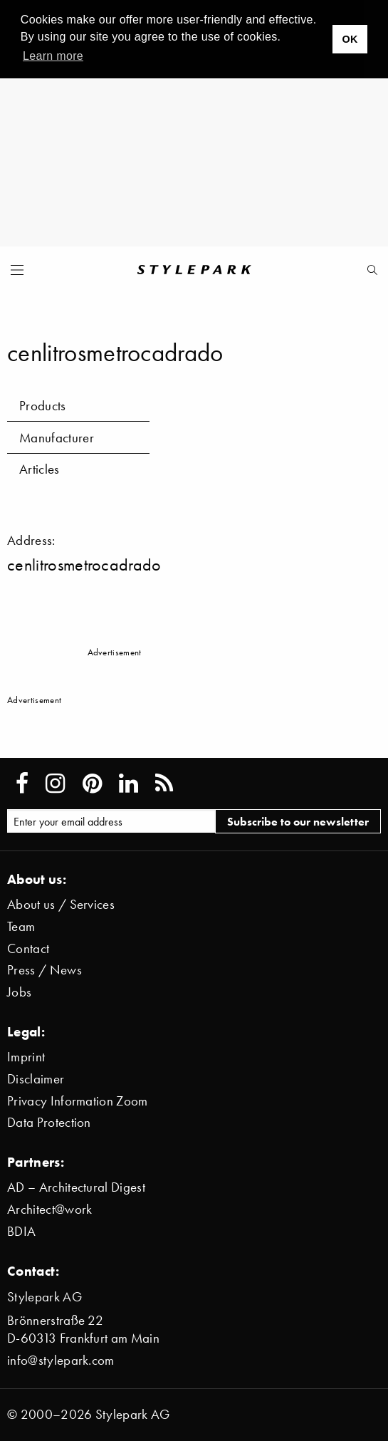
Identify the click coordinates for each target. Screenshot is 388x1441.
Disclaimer (35, 1079)
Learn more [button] (53, 56)
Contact (28, 948)
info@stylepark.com (61, 1360)
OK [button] (349, 39)
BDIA (21, 1231)
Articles (39, 469)
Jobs (19, 992)
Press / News (44, 970)
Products (42, 405)
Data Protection (49, 1122)
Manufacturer (56, 438)
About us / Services (61, 904)
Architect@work (49, 1209)
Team (21, 926)
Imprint (26, 1057)
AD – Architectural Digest (76, 1187)
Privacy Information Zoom (77, 1101)
